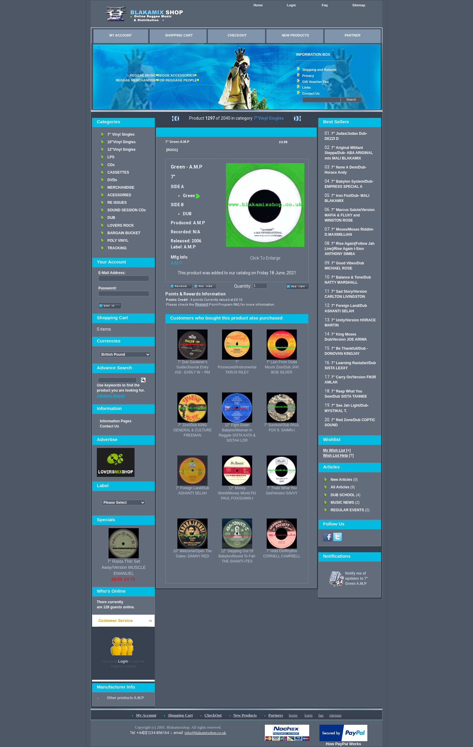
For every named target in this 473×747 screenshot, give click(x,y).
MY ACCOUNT (121, 35)
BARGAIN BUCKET (123, 233)
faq (320, 715)
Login (291, 5)
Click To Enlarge (265, 258)
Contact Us (311, 93)
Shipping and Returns (319, 69)
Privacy (308, 75)
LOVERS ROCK (120, 225)
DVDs (112, 180)
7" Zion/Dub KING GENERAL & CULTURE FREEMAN (192, 430)
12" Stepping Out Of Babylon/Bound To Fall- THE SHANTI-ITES (237, 556)
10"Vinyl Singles (121, 142)
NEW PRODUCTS (295, 35)
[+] (337, 450)
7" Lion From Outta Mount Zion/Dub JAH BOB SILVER (281, 367)
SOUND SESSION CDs (126, 210)
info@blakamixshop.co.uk (205, 732)
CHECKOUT (237, 35)
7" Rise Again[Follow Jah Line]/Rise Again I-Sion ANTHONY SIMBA (349, 248)
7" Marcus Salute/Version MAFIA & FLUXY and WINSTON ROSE (350, 215)
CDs (111, 165)
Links (306, 87)
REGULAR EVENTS (347, 510)
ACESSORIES (119, 195)
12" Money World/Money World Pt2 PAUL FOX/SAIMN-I (237, 493)
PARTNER (352, 35)
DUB (111, 218)
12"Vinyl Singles (121, 149)
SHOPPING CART (179, 35)
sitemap (335, 715)
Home (258, 5)
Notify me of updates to (356, 578)
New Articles (341, 480)
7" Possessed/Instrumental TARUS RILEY (237, 367)
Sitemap (358, 5)
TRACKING (116, 248)
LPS (110, 157)
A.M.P (176, 263)
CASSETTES (118, 172)
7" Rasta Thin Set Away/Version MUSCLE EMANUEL (124, 567)
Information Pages (116, 421)
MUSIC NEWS (342, 502)
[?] (338, 455)
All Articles (340, 487)
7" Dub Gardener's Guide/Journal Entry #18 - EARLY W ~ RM (192, 367)
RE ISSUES (117, 202)
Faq (325, 5)
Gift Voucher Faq (315, 82)
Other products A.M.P (125, 698)
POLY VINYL (118, 240)
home (293, 715)
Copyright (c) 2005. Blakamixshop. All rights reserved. (178, 727)
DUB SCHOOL (343, 495)
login (308, 715)
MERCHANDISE (120, 187)
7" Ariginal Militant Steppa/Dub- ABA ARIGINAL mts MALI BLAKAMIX (349, 153)
